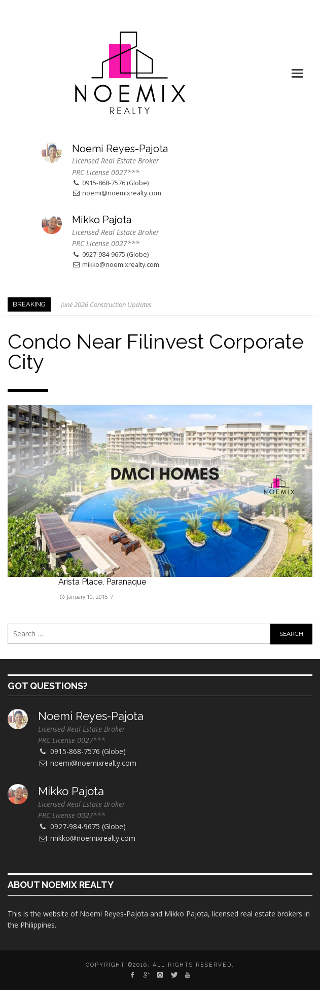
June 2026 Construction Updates (106, 304)
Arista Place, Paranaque (102, 582)
